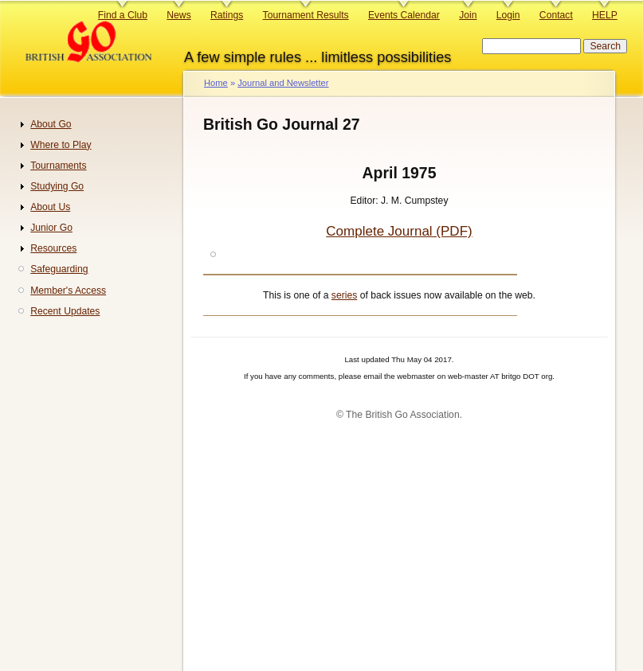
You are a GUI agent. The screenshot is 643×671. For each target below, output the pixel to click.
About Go (50, 124)
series (344, 295)
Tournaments (58, 165)
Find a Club (122, 15)
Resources (53, 248)
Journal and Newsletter (282, 83)
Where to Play (60, 144)
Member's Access (68, 290)
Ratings (226, 15)
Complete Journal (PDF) (399, 231)
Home (216, 83)
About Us (50, 207)
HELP (605, 15)
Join (467, 15)
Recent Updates (65, 311)
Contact (556, 15)
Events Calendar (404, 15)
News (178, 15)
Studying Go (57, 186)
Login (508, 15)
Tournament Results (306, 15)
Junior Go (51, 227)
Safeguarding (59, 269)
